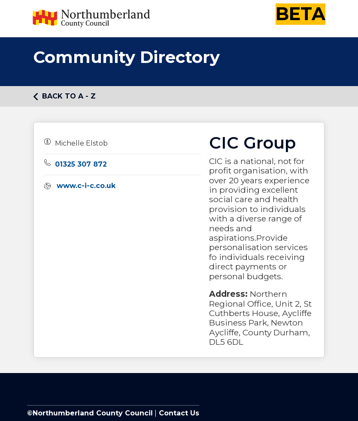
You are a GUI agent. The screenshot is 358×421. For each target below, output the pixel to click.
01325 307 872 (81, 164)
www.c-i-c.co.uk (86, 186)
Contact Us (178, 413)
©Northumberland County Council (90, 413)
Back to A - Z (64, 96)
